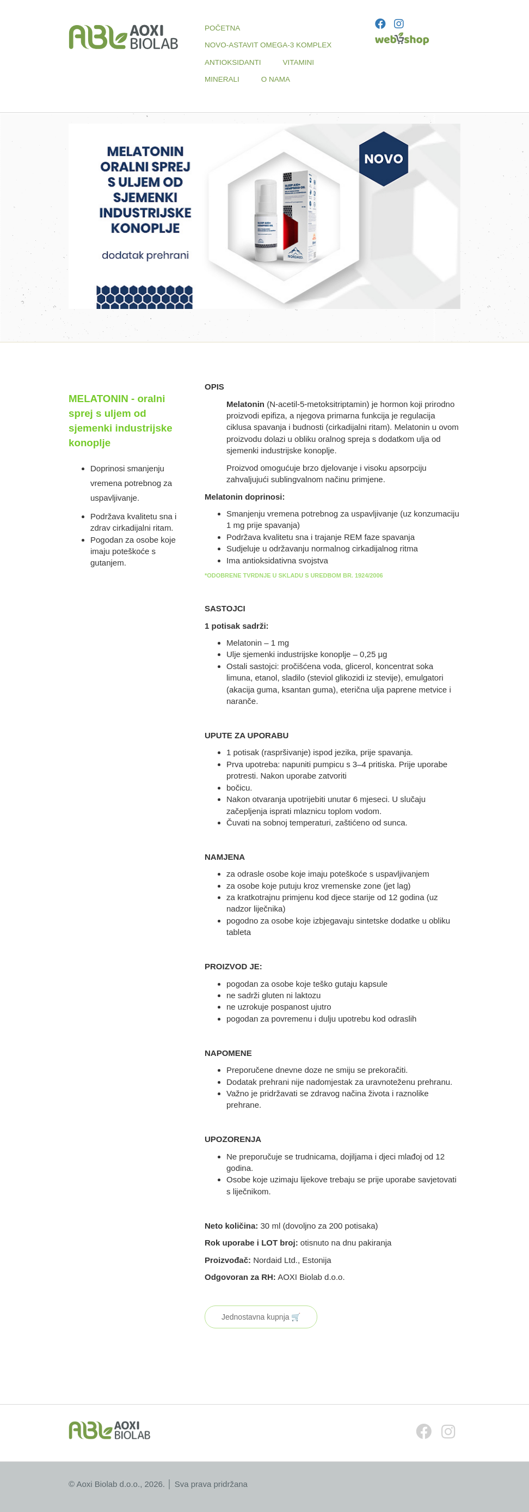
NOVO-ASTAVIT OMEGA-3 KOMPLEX (268, 45)
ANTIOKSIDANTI (233, 62)
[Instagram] (399, 24)
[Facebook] (380, 24)
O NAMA (275, 79)
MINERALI (222, 79)
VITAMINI (299, 62)
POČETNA (222, 28)
